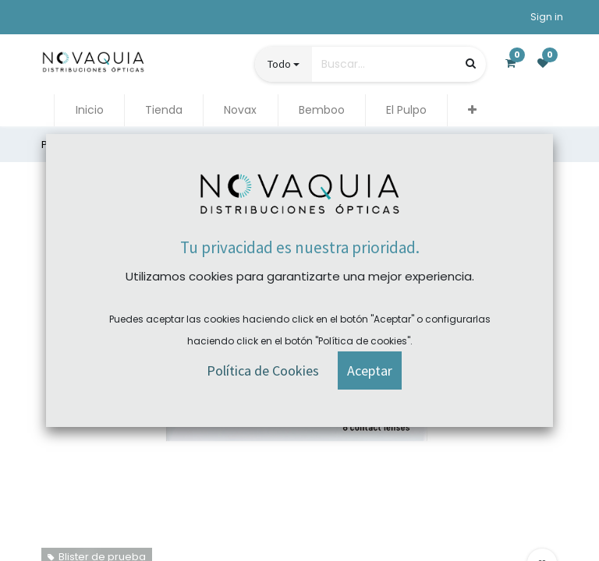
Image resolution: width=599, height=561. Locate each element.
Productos (67, 144)
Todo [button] (279, 64)
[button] (472, 110)
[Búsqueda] (470, 63)
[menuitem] (89, 110)
